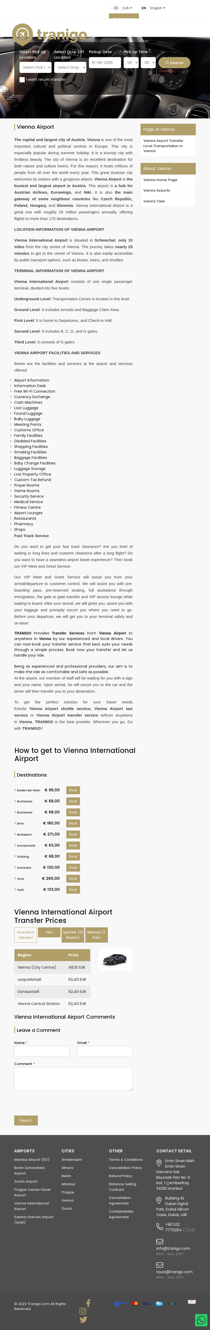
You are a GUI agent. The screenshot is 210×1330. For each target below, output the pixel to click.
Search (174, 62)
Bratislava (24, 801)
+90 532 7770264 (173, 1227)
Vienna (68, 1200)
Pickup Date (100, 51)
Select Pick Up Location (32, 54)
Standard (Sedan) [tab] (25, 935)
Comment (24, 1063)
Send (26, 1120)
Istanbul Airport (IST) (31, 1159)
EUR (127, 8)
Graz (20, 879)
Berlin (66, 1175)
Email (83, 1042)
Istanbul (68, 1184)
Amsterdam (72, 1159)
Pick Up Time (136, 51)
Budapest (24, 834)
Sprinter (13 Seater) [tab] (73, 935)
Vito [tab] (49, 932)
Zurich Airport (25, 1181)
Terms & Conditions (126, 1159)
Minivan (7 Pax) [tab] (96, 935)
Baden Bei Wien (28, 790)
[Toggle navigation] (196, 35)
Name (21, 1042)
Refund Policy (120, 1175)
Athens (67, 1167)
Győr (20, 890)
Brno (20, 823)
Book (73, 790)
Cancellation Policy (125, 1167)
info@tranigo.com (173, 1248)
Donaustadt (26, 845)
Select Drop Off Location (69, 54)
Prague (68, 1192)
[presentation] (54, 1105)
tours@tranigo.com (174, 1271)
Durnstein (24, 868)
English (157, 8)
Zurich (67, 1208)
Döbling (23, 856)
